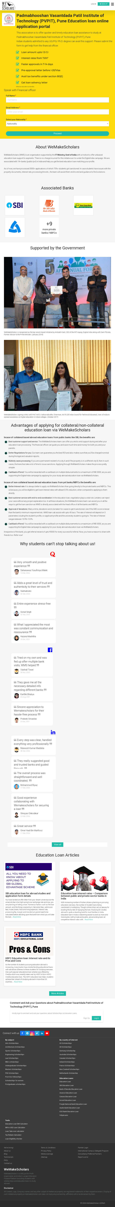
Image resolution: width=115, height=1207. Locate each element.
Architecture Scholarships (15, 1047)
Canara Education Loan (68, 1097)
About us (7, 1151)
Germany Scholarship (67, 1051)
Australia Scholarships (67, 1054)
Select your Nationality (16, 119)
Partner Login (83, 1148)
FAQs (6, 1160)
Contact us (8, 1163)
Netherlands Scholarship (68, 1073)
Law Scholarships (11, 1058)
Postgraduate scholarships (15, 1084)
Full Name (11, 95)
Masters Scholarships (13, 1069)
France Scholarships (67, 1066)
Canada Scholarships (67, 1058)
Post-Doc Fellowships (13, 1077)
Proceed (57, 133)
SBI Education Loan (66, 1085)
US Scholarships (65, 1043)
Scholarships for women (14, 1081)
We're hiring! (8, 1148)
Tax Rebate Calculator (13, 1135)
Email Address (13, 107)
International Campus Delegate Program (93, 1151)
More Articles (57, 993)
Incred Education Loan (67, 1100)
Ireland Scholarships (67, 1062)
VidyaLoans (63, 1115)
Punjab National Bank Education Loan (73, 1104)
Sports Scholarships (12, 1051)
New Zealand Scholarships (69, 1069)
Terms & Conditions (48, 1148)
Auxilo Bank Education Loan (69, 1108)
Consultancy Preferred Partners (90, 1154)
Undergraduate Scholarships (15, 1066)
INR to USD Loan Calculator (15, 1128)
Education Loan (65, 1082)
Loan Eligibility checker (13, 1139)
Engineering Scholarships (14, 1054)
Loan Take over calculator (14, 1131)
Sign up (103, 4)
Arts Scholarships (12, 1043)
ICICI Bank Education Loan (69, 1111)
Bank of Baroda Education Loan (70, 1089)
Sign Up (86, 1018)
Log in (93, 4)
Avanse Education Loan (68, 1093)
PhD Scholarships (12, 1073)
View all (57, 844)
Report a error (83, 1157)
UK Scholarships (65, 1047)
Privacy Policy (46, 1151)
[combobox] (57, 123)
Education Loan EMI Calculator (16, 1124)
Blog (5, 1154)
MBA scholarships (12, 1062)
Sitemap (44, 1157)
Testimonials (8, 1157)
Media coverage (47, 1154)
